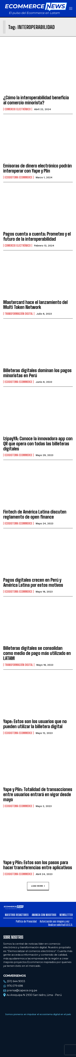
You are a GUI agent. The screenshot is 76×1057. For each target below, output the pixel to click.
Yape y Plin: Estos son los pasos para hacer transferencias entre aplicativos (37, 865)
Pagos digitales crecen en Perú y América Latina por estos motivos (33, 582)
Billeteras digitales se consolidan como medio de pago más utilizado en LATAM (37, 653)
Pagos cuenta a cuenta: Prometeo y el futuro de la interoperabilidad (37, 236)
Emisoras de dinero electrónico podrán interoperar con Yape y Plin (37, 168)
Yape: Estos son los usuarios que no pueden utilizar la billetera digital (35, 723)
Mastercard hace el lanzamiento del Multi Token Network (35, 304)
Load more (38, 886)
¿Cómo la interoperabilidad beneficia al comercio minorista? (36, 100)
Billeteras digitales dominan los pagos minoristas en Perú (37, 373)
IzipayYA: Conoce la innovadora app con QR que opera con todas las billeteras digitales (38, 443)
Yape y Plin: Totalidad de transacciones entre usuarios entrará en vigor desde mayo (37, 794)
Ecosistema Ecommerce (18, 177)
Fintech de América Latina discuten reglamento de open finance (34, 514)
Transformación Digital (19, 313)
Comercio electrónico (18, 109)
